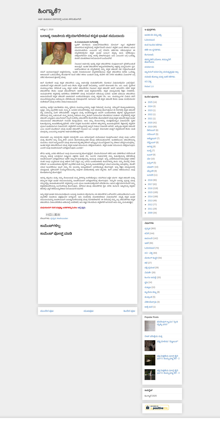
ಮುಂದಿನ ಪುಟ (47, 311)
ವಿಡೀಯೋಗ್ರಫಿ (151, 302)
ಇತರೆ (147, 243)
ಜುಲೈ (149, 150)
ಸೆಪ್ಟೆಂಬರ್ (151, 142)
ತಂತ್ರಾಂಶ (148, 297)
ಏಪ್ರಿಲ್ (150, 163)
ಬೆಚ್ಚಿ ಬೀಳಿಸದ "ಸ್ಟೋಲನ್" (167, 341)
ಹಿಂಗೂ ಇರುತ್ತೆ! (151, 277)
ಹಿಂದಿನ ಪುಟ (129, 311)
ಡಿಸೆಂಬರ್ (151, 130)
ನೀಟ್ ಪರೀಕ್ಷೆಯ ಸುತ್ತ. (154, 336)
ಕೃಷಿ (146, 282)
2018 (150, 180)
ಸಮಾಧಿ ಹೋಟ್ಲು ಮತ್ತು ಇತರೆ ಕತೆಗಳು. (160, 77)
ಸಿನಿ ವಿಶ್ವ (148, 81)
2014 (150, 196)
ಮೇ (149, 159)
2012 (150, 204)
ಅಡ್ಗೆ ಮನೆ (148, 307)
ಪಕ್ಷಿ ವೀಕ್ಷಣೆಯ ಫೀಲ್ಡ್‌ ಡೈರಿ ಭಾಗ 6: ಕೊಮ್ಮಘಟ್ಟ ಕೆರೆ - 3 (168, 371)
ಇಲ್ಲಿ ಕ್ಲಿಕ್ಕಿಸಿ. (82, 207)
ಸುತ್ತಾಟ (148, 287)
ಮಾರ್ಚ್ (151, 167)
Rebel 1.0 (149, 86)
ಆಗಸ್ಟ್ (150, 146)
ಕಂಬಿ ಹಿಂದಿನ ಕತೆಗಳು (153, 45)
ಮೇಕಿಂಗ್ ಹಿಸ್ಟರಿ (151, 258)
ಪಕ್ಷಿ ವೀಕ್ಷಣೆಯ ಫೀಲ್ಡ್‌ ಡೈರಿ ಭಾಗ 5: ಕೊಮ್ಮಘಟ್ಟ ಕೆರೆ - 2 (168, 357)
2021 (150, 118)
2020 (150, 122)
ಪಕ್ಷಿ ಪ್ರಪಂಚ (149, 267)
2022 (150, 114)
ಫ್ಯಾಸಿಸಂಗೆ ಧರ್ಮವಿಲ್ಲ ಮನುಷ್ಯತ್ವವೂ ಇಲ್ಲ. (162, 72)
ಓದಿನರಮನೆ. (150, 40)
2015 (150, 192)
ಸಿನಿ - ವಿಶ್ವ (149, 253)
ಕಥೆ (146, 263)
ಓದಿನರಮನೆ (150, 248)
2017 (150, 184)
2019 (150, 126)
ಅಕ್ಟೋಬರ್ (152, 138)
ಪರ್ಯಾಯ (149, 67)
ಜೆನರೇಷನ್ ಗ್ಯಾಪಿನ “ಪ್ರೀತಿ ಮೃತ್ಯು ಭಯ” (167, 323)
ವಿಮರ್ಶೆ (148, 272)
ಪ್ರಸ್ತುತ (53, 218)
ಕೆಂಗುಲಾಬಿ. (149, 54)
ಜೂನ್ (150, 154)
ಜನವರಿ (150, 175)
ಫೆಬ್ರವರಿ (150, 171)
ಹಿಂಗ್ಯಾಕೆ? (49, 11)
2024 (150, 106)
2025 (150, 102)
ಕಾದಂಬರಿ (148, 238)
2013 (150, 200)
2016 (150, 188)
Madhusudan (62, 218)
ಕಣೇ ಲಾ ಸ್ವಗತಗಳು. (153, 50)
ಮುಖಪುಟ (88, 311)
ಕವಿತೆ (147, 233)
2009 (150, 213)
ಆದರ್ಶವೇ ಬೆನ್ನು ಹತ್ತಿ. (153, 35)
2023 (150, 110)
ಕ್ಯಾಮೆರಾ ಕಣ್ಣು (151, 292)
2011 (150, 209)
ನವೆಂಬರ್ (151, 134)
